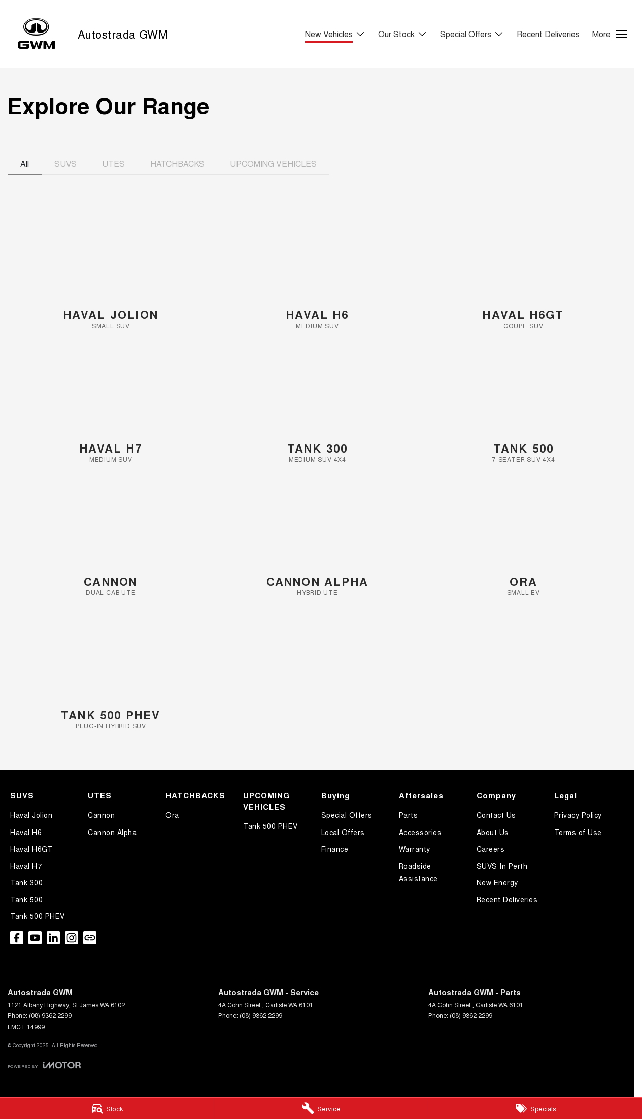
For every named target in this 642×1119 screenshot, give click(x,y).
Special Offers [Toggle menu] (472, 34)
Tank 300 (26, 882)
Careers (491, 849)
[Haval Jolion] (111, 272)
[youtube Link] (35, 937)
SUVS (65, 163)
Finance (335, 849)
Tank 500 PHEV (37, 916)
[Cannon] (111, 539)
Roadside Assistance (418, 871)
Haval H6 (26, 832)
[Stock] (107, 1108)
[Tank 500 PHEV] (111, 673)
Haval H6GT (31, 849)
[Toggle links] (44, 1065)
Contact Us (496, 815)
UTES (113, 163)
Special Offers (347, 815)
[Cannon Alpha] (317, 539)
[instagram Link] (71, 937)
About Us (493, 832)
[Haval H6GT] (523, 272)
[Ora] (523, 539)
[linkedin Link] (53, 937)
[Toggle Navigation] (609, 34)
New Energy (497, 882)
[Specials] (535, 1108)
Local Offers (343, 832)
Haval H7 (26, 865)
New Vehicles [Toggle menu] (335, 34)
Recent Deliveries (548, 34)
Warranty (414, 849)
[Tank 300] (317, 406)
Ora (172, 815)
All (24, 163)
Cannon (101, 815)
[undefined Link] (89, 937)
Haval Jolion (31, 815)
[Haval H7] (111, 406)
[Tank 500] (523, 406)
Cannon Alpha (112, 832)
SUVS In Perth (502, 865)
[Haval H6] (317, 272)
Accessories (420, 832)
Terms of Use (578, 832)
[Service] (321, 1108)
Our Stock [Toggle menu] (402, 34)
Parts (408, 815)
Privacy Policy (578, 815)
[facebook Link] (16, 937)
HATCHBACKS (177, 163)
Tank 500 (26, 899)
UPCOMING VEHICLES (273, 163)
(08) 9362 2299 (50, 1015)
